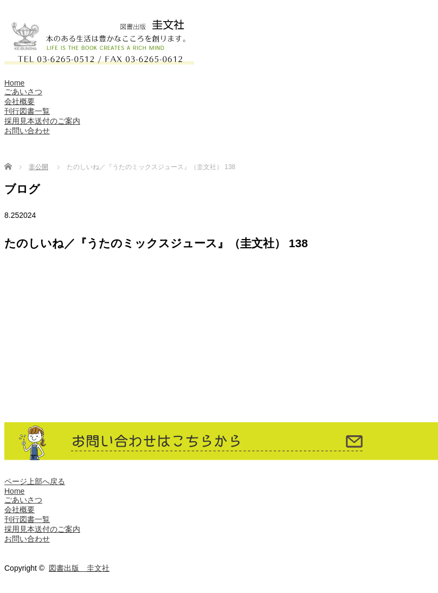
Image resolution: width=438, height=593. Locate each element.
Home (14, 83)
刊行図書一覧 (27, 111)
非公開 (38, 167)
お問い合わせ (27, 130)
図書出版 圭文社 (79, 568)
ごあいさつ (23, 91)
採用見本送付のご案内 (42, 121)
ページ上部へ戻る (34, 481)
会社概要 (19, 101)
